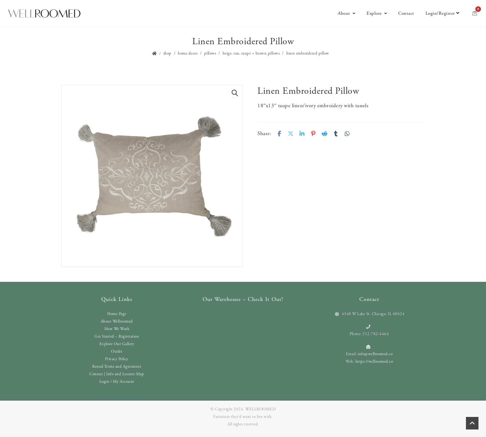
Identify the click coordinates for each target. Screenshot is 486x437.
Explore (377, 13)
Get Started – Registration (116, 336)
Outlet (116, 351)
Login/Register (442, 13)
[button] (235, 93)
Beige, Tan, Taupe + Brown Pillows (251, 53)
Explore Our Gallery (117, 344)
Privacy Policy (117, 359)
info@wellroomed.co (375, 354)
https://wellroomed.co (374, 361)
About (346, 13)
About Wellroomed (117, 321)
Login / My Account (116, 381)
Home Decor (188, 53)
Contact (406, 13)
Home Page (116, 314)
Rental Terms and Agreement (116, 366)
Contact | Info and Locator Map (116, 374)
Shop (167, 53)
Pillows (210, 53)
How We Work (116, 329)
